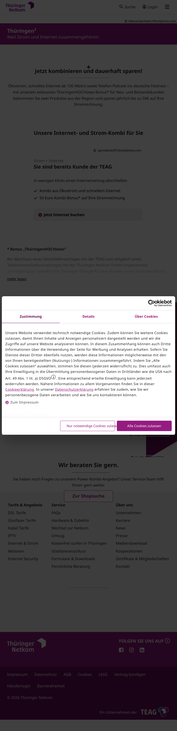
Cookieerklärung (19, 389)
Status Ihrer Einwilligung (26, 415)
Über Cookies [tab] (146, 316)
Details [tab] (89, 316)
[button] (53, 377)
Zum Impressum (24, 402)
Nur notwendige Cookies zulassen (91, 425)
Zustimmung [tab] (31, 316)
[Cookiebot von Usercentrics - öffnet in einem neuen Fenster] (151, 303)
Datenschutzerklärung (74, 389)
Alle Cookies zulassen (144, 425)
